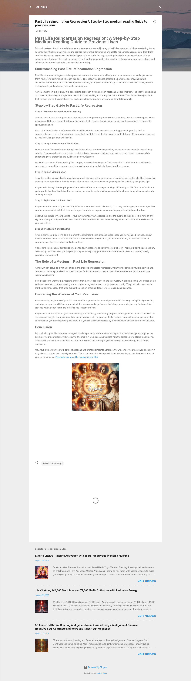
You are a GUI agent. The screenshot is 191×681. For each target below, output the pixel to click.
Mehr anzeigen (147, 581)
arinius (41, 7)
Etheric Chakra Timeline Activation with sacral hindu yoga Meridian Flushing (82, 555)
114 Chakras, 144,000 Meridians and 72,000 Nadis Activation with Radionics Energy (86, 590)
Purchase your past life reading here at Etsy (77, 357)
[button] (154, 22)
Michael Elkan (102, 673)
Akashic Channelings (52, 463)
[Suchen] (160, 8)
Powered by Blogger (95, 667)
